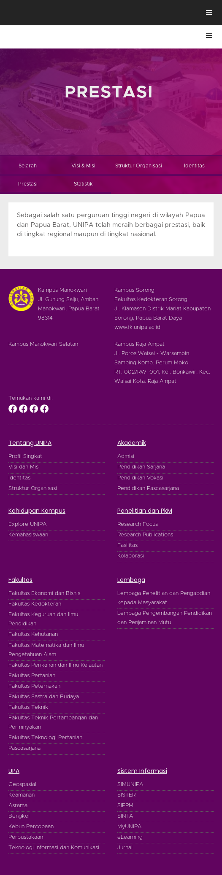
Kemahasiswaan (28, 535)
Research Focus (137, 524)
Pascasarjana (24, 748)
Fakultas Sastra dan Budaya (43, 697)
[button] (209, 12)
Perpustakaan (25, 837)
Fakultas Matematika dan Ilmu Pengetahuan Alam (46, 650)
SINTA (125, 816)
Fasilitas (127, 545)
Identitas (19, 478)
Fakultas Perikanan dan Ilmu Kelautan (55, 665)
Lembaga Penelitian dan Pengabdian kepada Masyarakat (163, 598)
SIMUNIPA (130, 784)
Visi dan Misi (24, 467)
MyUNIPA (129, 826)
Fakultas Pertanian (31, 675)
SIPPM (125, 805)
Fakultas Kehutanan (33, 634)
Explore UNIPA (27, 524)
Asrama (17, 805)
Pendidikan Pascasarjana (148, 488)
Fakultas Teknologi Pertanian (45, 737)
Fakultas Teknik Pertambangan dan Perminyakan (53, 722)
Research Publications (145, 535)
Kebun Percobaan (31, 826)
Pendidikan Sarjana (141, 467)
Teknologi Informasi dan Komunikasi (53, 848)
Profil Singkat (25, 456)
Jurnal (125, 848)
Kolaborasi (130, 556)
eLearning (130, 837)
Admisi (125, 456)
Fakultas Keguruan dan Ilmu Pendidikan (43, 619)
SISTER (126, 795)
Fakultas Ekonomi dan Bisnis (44, 593)
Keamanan (21, 795)
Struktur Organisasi (32, 488)
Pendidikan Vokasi (140, 478)
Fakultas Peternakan (34, 686)
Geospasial (22, 784)
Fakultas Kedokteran (34, 604)
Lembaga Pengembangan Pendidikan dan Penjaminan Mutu (164, 618)
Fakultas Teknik (28, 707)
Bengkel (19, 816)
